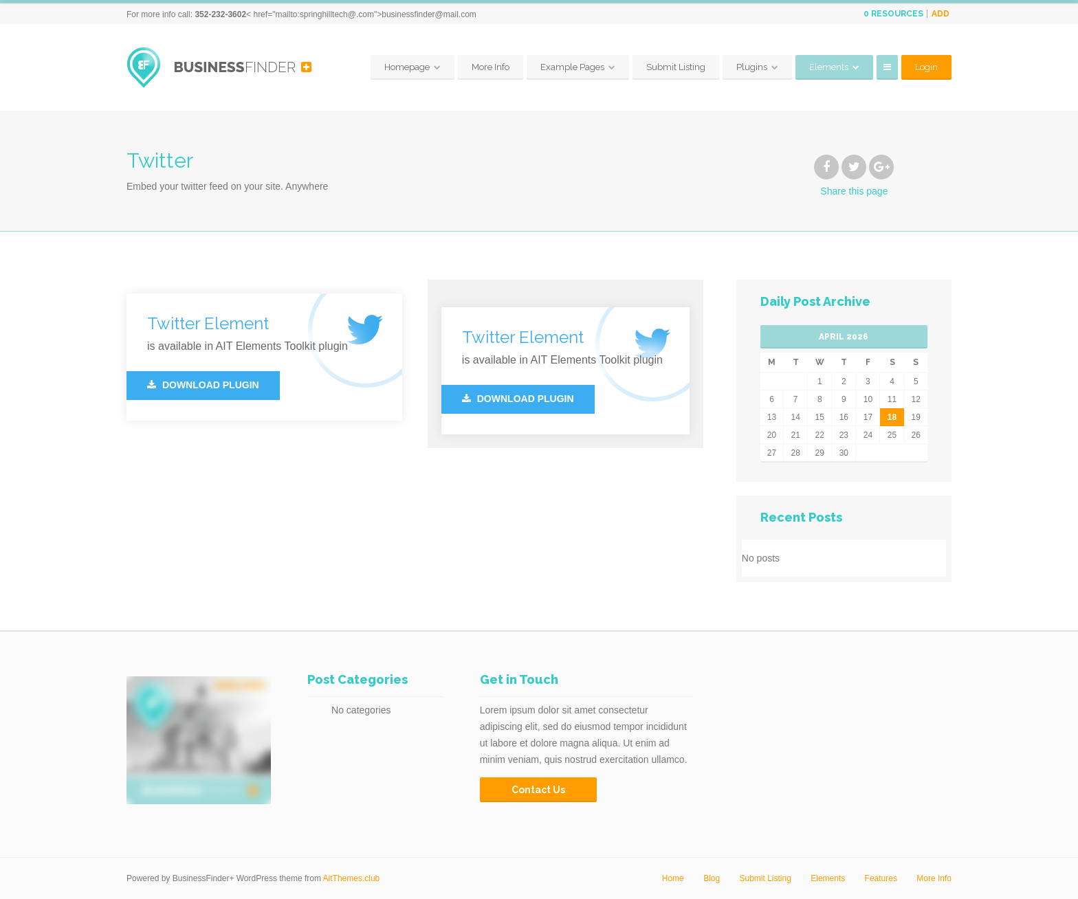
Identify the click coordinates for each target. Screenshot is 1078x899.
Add (940, 14)
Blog (711, 878)
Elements (828, 67)
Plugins (751, 67)
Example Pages (572, 67)
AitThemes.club (351, 878)
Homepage (407, 67)
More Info (490, 67)
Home (673, 878)
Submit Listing (675, 67)
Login (926, 67)
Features (881, 878)
